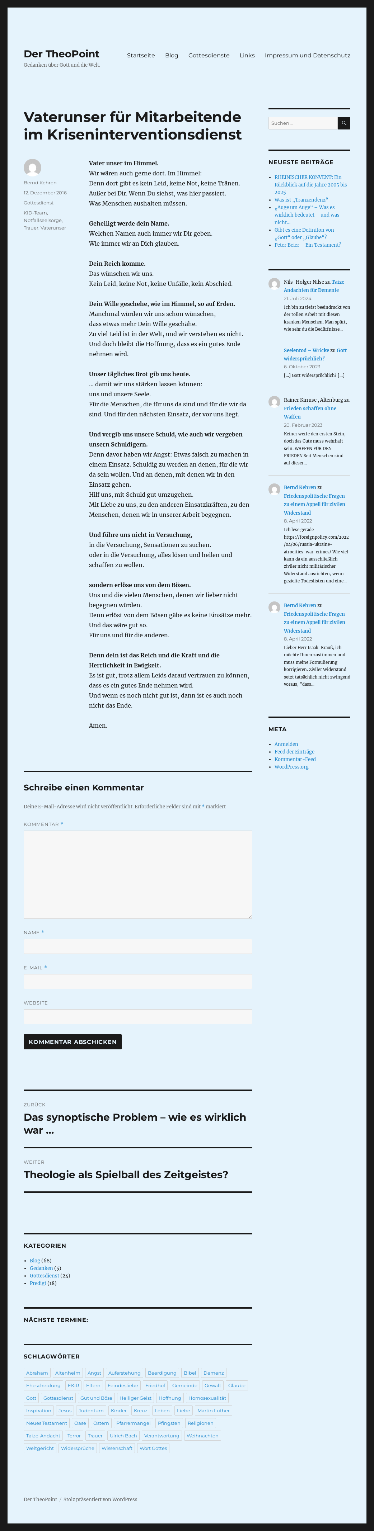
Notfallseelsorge (43, 220)
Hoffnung (170, 1398)
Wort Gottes (153, 1448)
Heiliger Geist (135, 1398)
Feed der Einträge (294, 752)
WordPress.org (292, 767)
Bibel (190, 1373)
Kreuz (141, 1410)
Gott (31, 1398)
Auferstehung (124, 1373)
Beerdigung (162, 1373)
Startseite (141, 55)
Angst (94, 1373)
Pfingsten (169, 1423)
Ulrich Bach (123, 1435)
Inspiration (38, 1410)
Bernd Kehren (40, 182)
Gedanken (41, 1268)
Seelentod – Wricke (306, 351)
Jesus (65, 1410)
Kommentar (44, 824)
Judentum (91, 1410)
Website (36, 1003)
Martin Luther (213, 1410)
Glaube (237, 1385)
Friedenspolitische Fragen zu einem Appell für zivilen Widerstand (314, 504)
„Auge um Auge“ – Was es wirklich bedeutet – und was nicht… (307, 215)
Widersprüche (77, 1448)
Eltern (93, 1385)
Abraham (37, 1373)
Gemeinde (184, 1385)
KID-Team (35, 213)
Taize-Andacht (43, 1435)
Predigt (38, 1283)
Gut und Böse (96, 1398)
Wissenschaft (117, 1448)
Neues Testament (46, 1423)
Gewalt (213, 1385)
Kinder (119, 1410)
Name (34, 933)
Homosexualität (207, 1398)
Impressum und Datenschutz (307, 55)
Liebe (183, 1410)
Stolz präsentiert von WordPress (100, 1500)
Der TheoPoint (61, 54)
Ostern (101, 1423)
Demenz (214, 1373)
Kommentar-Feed (295, 759)
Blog (171, 55)
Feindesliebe (123, 1385)
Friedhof (155, 1385)
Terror (74, 1435)
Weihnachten (203, 1435)
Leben (162, 1410)
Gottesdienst (38, 202)
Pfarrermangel (133, 1423)
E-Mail (35, 968)
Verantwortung (161, 1435)
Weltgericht (40, 1448)
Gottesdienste (209, 55)
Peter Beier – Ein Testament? (308, 245)
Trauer (31, 228)
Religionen (201, 1423)
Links (247, 55)
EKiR (73, 1385)
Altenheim (67, 1373)
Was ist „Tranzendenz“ (301, 200)
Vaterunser (53, 228)
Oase (80, 1423)
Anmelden (286, 744)
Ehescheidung (43, 1385)
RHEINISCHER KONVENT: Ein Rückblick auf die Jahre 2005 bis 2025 (311, 184)
